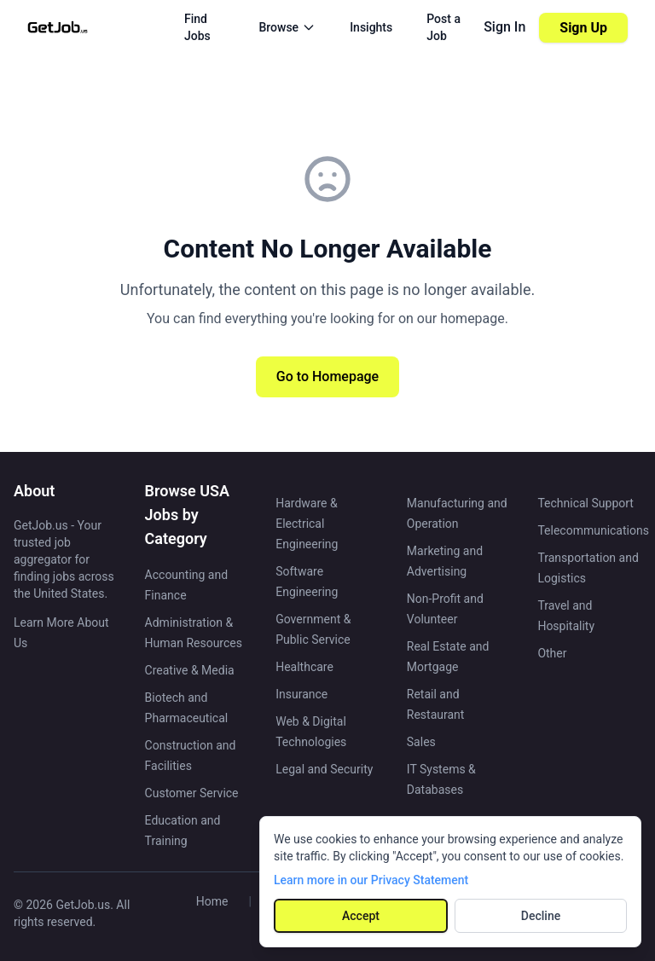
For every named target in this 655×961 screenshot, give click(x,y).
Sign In (504, 27)
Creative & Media (190, 670)
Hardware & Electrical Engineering (306, 523)
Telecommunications (593, 530)
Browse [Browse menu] (287, 27)
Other (551, 653)
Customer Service (192, 793)
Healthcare (304, 667)
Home (212, 901)
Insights (371, 27)
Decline (540, 916)
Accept (361, 916)
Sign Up (583, 28)
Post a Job (443, 27)
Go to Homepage (327, 376)
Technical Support (585, 503)
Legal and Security (324, 769)
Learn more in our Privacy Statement (371, 880)
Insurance (301, 694)
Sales (421, 742)
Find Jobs (197, 27)
